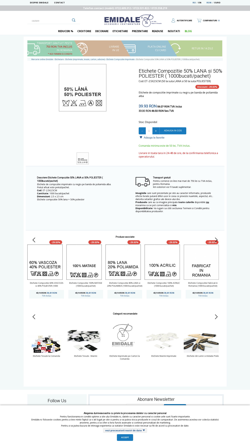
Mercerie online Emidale (42, 59)
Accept (125, 437)
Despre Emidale (39, 2)
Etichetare (120, 31)
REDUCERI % (65, 31)
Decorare (101, 31)
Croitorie (84, 31)
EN (202, 2)
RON (209, 2)
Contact (59, 2)
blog (188, 31)
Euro (217, 2)
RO (194, 2)
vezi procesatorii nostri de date (123, 430)
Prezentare (140, 31)
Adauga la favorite (152, 137)
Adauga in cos (173, 130)
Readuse (157, 31)
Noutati (174, 31)
